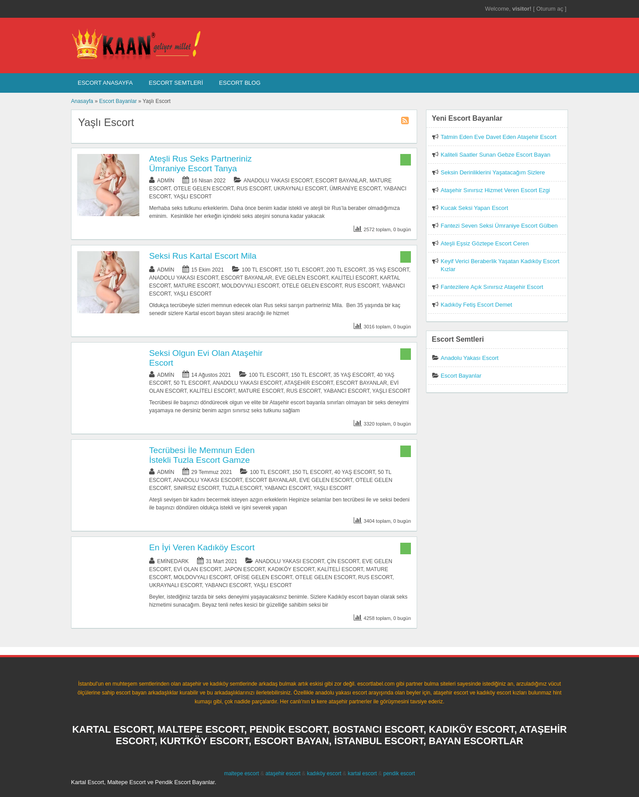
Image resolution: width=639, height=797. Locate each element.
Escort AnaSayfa (105, 82)
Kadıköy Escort (291, 569)
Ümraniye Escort (354, 188)
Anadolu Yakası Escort (278, 181)
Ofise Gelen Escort (263, 577)
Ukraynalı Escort (300, 188)
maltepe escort (241, 773)
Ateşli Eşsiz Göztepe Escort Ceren (485, 243)
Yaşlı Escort (193, 196)
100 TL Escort (261, 270)
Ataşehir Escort (308, 383)
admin (165, 181)
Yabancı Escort (346, 391)
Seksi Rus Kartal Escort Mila (202, 255)
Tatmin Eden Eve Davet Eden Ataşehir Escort (498, 137)
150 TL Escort (303, 270)
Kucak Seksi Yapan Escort (474, 208)
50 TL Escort (192, 383)
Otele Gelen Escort (203, 188)
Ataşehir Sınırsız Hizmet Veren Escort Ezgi (495, 190)
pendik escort (399, 773)
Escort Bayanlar (118, 101)
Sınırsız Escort (196, 488)
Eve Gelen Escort (301, 278)
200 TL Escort (346, 270)
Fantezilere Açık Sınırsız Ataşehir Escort (492, 287)
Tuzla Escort (241, 488)
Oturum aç (550, 8)
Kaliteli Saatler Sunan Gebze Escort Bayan (495, 154)
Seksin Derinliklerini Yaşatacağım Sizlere (493, 172)
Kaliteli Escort (354, 278)
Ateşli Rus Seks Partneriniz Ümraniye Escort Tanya (200, 163)
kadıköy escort (324, 773)
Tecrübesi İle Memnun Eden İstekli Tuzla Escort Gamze (202, 455)
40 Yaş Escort (355, 472)
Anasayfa (82, 101)
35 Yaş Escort (388, 270)
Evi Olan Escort (197, 569)
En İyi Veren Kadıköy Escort (202, 547)
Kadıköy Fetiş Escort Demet (476, 304)
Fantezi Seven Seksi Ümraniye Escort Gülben (499, 225)
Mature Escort (196, 286)
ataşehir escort (282, 773)
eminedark (173, 561)
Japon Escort (244, 569)
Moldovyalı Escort (250, 286)
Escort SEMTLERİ (176, 82)
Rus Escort (254, 188)
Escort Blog (239, 82)
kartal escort (362, 773)
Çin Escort (343, 561)
